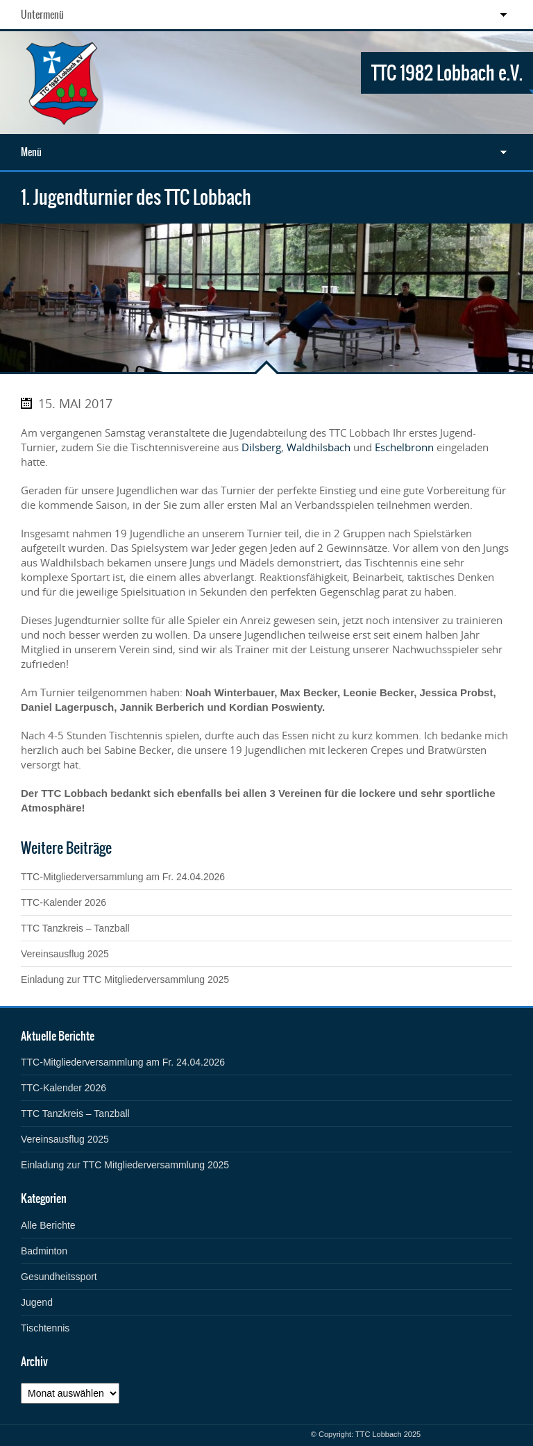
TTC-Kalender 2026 (63, 902)
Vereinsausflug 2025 (65, 953)
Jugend (37, 1302)
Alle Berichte (48, 1225)
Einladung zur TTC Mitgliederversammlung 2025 (125, 979)
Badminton (44, 1250)
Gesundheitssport (59, 1276)
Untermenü (42, 14)
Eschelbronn (404, 447)
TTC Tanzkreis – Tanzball (75, 928)
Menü (31, 152)
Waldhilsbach (318, 447)
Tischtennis (45, 1328)
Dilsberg (261, 447)
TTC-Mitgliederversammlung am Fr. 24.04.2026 (123, 876)
